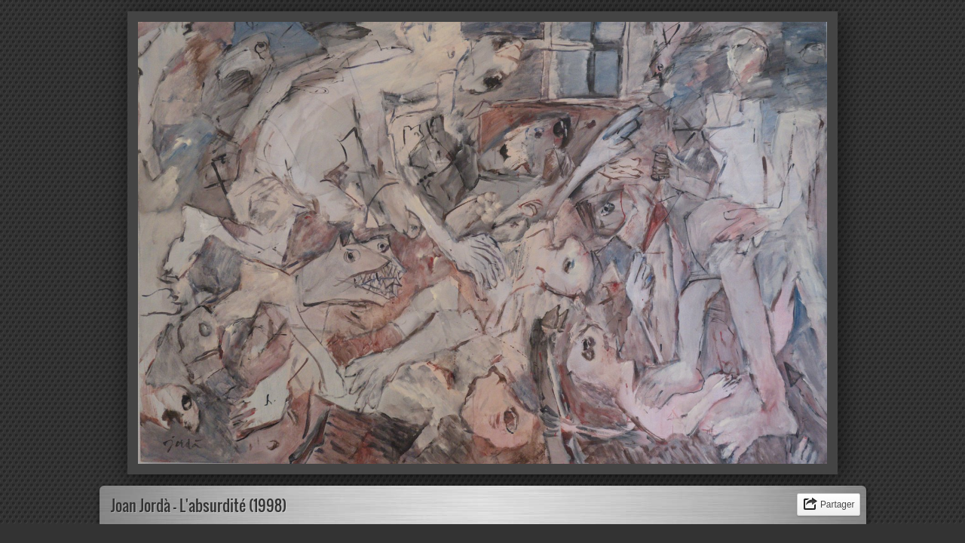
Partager (837, 504)
